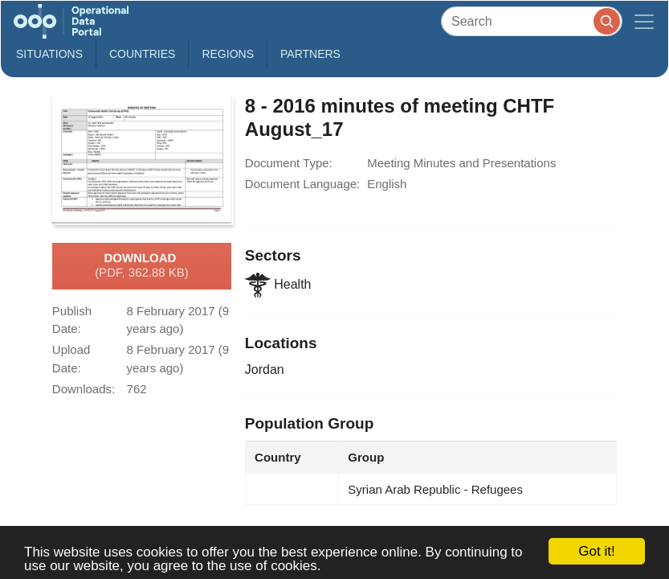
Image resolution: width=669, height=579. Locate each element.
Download (142, 266)
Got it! (596, 551)
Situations (49, 53)
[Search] (531, 21)
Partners (310, 53)
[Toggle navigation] (644, 21)
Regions (228, 53)
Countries (142, 53)
